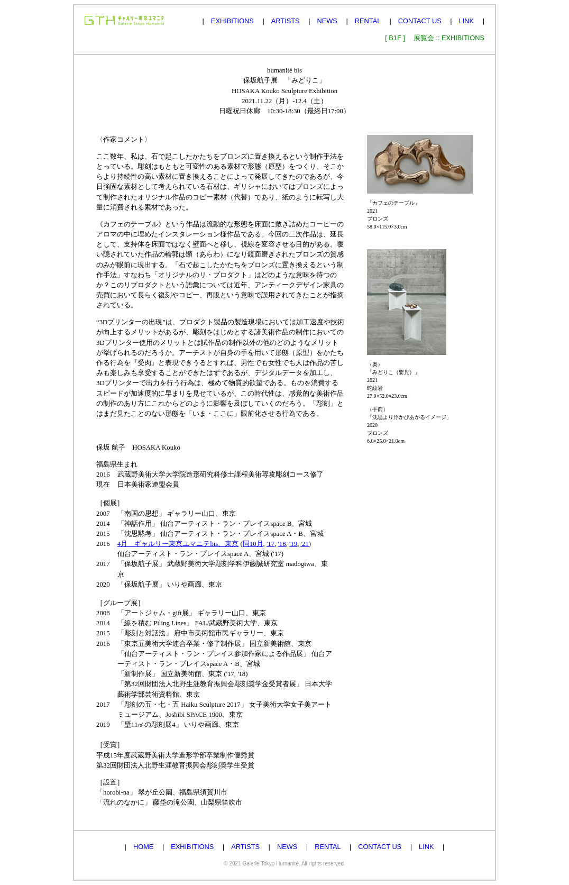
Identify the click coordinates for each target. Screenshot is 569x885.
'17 (270, 544)
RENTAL (368, 21)
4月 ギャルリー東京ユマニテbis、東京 (177, 544)
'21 (305, 544)
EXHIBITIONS (232, 21)
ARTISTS (285, 21)
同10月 (253, 544)
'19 (293, 544)
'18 (282, 544)
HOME (143, 847)
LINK (466, 21)
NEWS (327, 21)
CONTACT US (420, 21)
